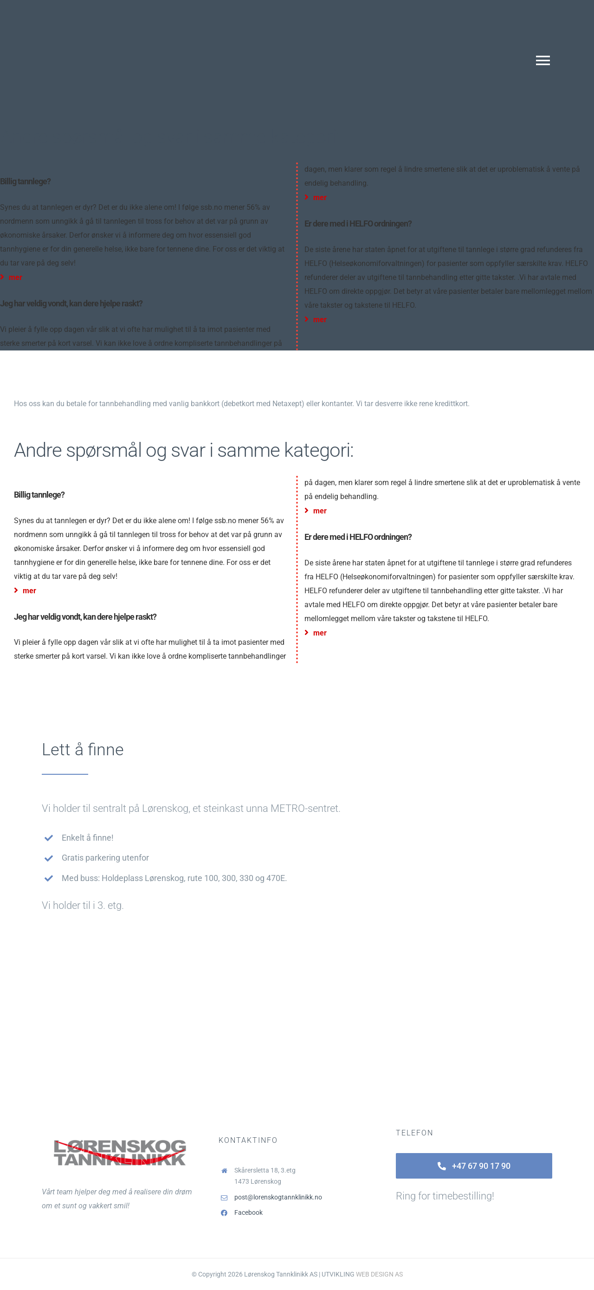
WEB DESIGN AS (379, 1274)
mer (11, 277)
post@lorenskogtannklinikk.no (278, 1197)
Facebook (248, 1212)
